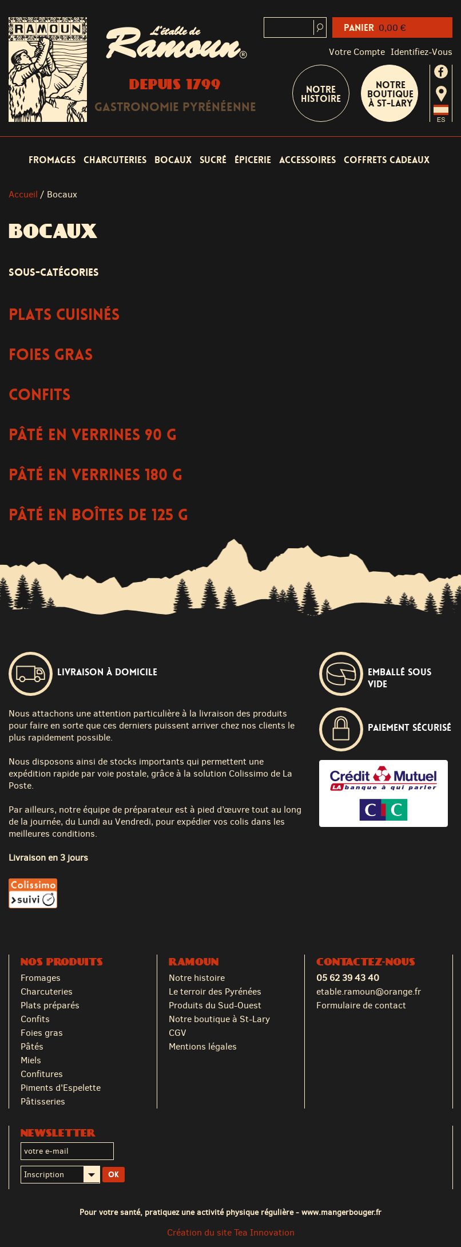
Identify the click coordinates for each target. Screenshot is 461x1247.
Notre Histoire (321, 94)
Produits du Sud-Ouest (215, 1005)
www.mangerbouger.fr (341, 1212)
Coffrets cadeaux (387, 160)
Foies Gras (51, 355)
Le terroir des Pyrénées (215, 991)
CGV (177, 1033)
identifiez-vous (421, 52)
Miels (31, 1060)
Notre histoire (197, 978)
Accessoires (307, 160)
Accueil (23, 194)
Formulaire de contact (361, 1005)
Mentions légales (203, 1046)
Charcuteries (115, 160)
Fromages (52, 160)
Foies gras (42, 1033)
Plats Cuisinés (64, 315)
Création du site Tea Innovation (231, 1232)
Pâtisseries (43, 1101)
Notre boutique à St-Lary (390, 94)
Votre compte (357, 52)
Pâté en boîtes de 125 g (98, 515)
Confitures (42, 1074)
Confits (39, 395)
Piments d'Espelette (61, 1088)
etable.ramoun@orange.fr (368, 991)
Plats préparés (50, 1005)
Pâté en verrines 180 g (95, 475)
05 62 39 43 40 (347, 978)
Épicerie (253, 160)
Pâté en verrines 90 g (93, 435)
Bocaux (173, 160)
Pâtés (32, 1046)
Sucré (213, 160)
